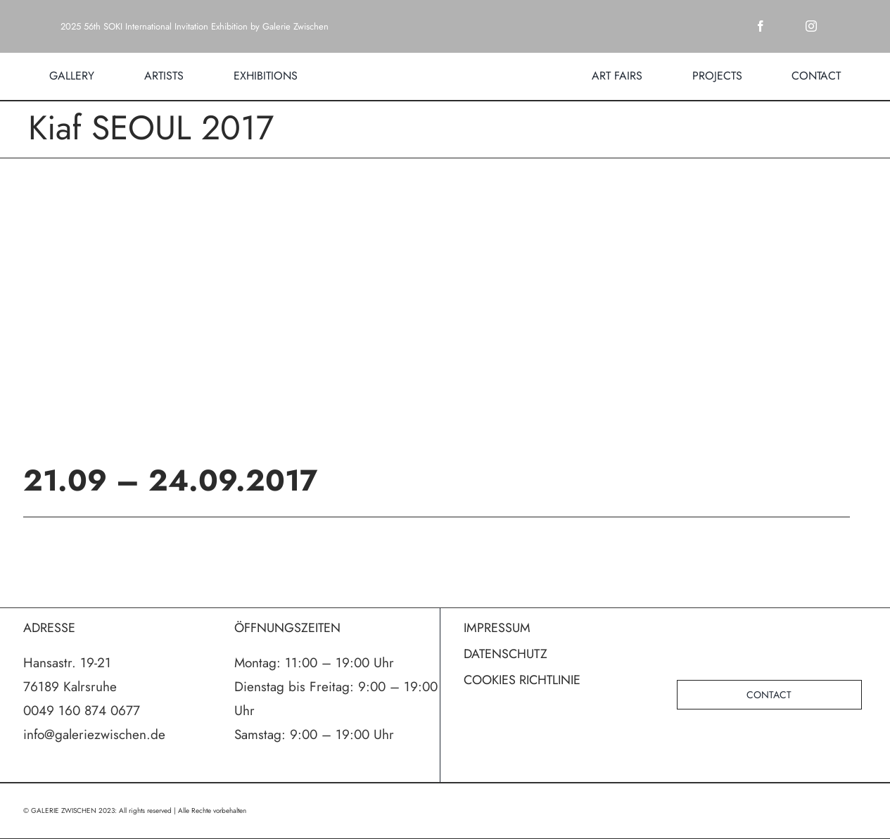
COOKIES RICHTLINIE (522, 680)
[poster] (445, 309)
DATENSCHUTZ (505, 654)
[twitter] (786, 26)
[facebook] (760, 26)
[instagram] (811, 26)
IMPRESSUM (497, 628)
